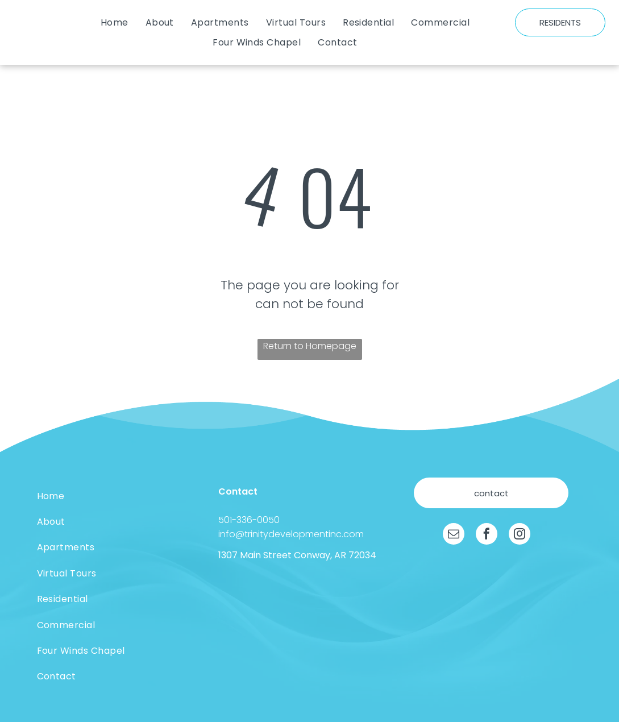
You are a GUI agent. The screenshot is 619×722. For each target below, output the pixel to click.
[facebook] (486, 535)
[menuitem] (114, 22)
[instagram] (519, 535)
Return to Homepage (309, 345)
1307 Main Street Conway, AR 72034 (297, 555)
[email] (453, 535)
